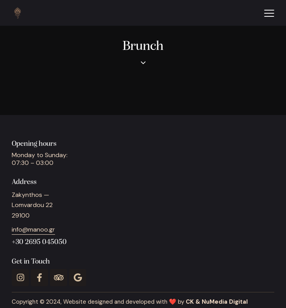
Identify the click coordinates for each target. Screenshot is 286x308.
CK (190, 302)
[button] (269, 13)
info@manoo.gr (33, 229)
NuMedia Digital (225, 302)
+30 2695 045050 (39, 242)
